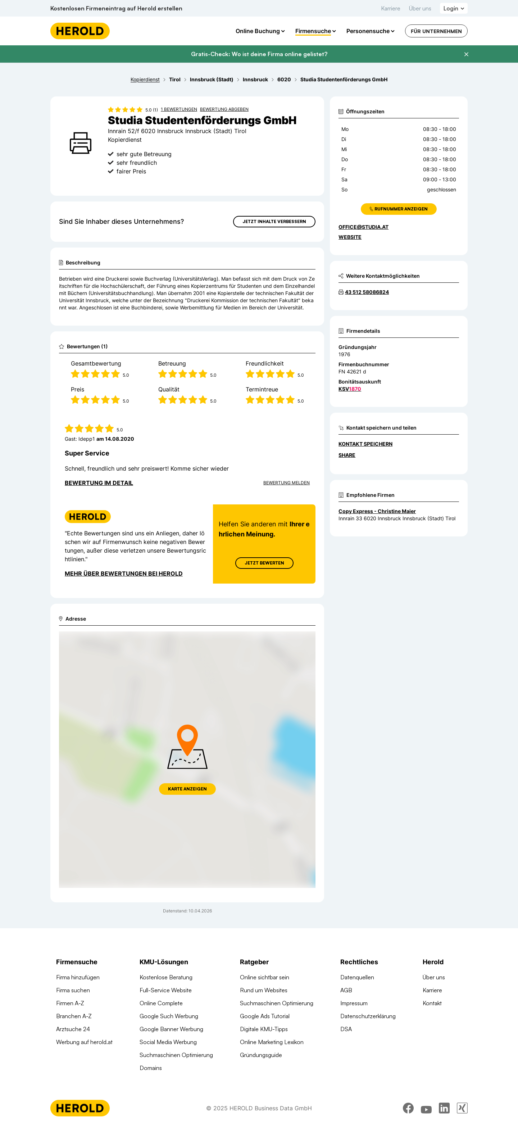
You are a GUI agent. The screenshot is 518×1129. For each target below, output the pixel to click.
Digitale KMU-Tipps (264, 1029)
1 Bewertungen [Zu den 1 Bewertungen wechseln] (179, 109)
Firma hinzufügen (78, 977)
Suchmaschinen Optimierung (176, 1054)
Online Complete (161, 1003)
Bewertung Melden (286, 482)
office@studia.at (363, 227)
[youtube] (426, 1109)
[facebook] (408, 1109)
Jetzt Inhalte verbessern (274, 221)
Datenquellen (357, 977)
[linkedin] (444, 1109)
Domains (151, 1067)
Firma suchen (73, 990)
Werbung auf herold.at (84, 1042)
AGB (346, 990)
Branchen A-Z (74, 1016)
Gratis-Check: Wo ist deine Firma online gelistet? (259, 54)
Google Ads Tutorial (265, 1016)
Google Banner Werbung (171, 1029)
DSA (346, 1029)
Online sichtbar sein (264, 977)
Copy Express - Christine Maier (377, 511)
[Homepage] (80, 31)
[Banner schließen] (466, 54)
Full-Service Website (166, 990)
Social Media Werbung (168, 1042)
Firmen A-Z (70, 1003)
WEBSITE (350, 237)
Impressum (354, 1003)
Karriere (390, 8)
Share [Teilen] (346, 455)
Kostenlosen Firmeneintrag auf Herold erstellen (116, 8)
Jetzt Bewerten (264, 563)
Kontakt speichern (365, 444)
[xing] (462, 1109)
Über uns (420, 8)
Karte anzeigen (187, 789)
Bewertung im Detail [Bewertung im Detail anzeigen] (99, 482)
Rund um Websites (263, 990)
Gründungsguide (261, 1054)
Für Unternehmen (436, 31)
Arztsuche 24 (73, 1029)
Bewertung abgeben (224, 109)
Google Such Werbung (169, 1016)
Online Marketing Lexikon (272, 1042)
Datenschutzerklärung (368, 1016)
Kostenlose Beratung (166, 977)
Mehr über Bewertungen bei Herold (124, 573)
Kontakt (432, 1003)
